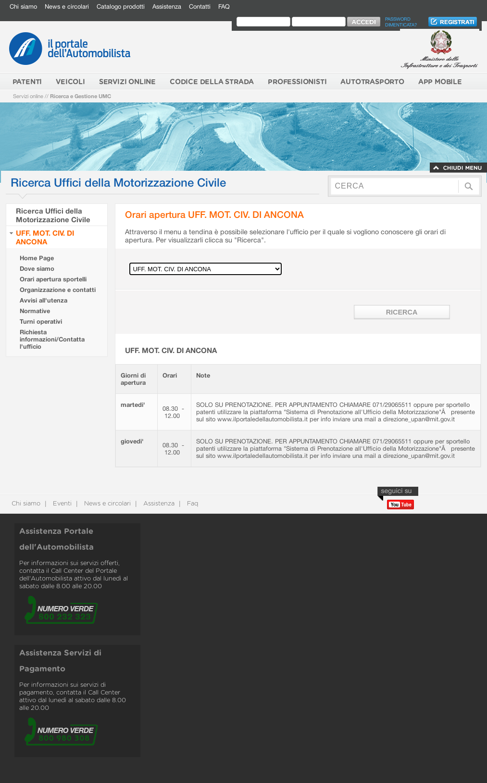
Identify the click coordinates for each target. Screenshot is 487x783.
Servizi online (28, 96)
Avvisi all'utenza (43, 300)
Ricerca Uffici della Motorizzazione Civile (53, 215)
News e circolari (67, 6)
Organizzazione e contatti (58, 289)
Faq (191, 504)
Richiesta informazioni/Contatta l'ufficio (52, 339)
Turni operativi (41, 321)
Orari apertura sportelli (53, 279)
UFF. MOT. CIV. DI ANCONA (45, 237)
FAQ (224, 6)
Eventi (61, 504)
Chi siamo (23, 6)
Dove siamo (37, 268)
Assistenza (166, 6)
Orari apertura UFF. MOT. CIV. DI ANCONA (214, 214)
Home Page (37, 258)
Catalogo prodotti (121, 6)
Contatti (200, 6)
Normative (35, 311)
